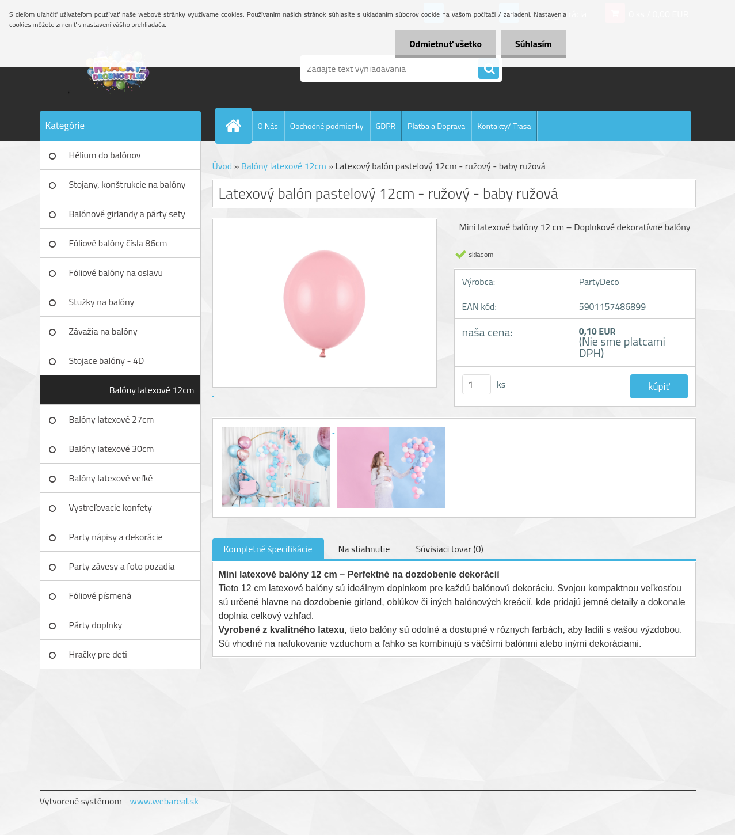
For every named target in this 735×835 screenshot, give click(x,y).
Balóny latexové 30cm (111, 449)
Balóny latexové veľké (111, 478)
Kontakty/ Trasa (504, 126)
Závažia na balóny (103, 331)
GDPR (386, 126)
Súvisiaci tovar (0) (449, 549)
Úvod (222, 166)
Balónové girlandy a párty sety (127, 214)
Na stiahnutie (364, 549)
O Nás (268, 126)
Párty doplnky (96, 625)
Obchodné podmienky (327, 126)
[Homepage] (238, 125)
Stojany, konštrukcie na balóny (127, 184)
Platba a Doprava (436, 126)
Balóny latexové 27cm (111, 419)
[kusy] (476, 384)
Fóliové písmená (100, 595)
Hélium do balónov (105, 155)
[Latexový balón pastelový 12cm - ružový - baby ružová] (277, 429)
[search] (488, 69)
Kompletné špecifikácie (268, 549)
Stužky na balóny (102, 302)
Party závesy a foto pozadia (122, 566)
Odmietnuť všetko (445, 44)
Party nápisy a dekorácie (116, 537)
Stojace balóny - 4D (106, 360)
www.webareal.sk (164, 801)
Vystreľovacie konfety (111, 507)
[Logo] (119, 68)
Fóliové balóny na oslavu (116, 272)
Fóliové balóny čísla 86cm (118, 243)
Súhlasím (533, 44)
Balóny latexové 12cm (152, 390)
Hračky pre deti (98, 654)
